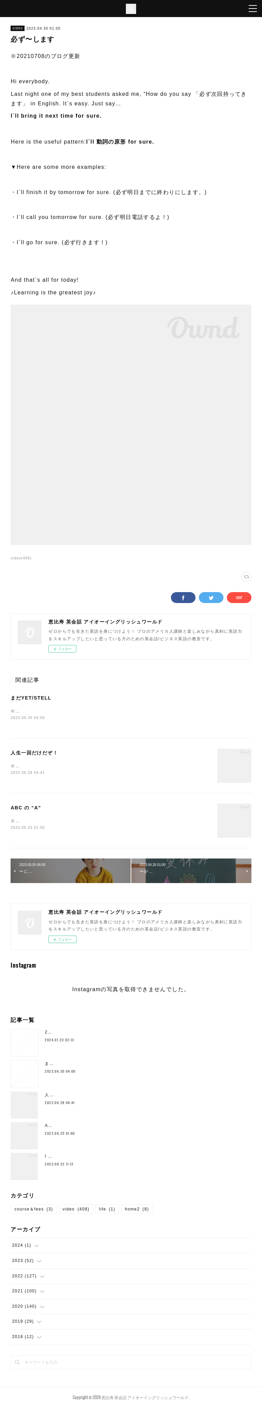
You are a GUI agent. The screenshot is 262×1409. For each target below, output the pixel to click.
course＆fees (33, 1210)
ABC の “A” (26, 808)
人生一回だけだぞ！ (34, 753)
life (107, 1210)
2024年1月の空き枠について (74, 1033)
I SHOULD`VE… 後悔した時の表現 (82, 1157)
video (17, 28)
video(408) (21, 558)
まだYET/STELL (31, 698)
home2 (137, 1210)
